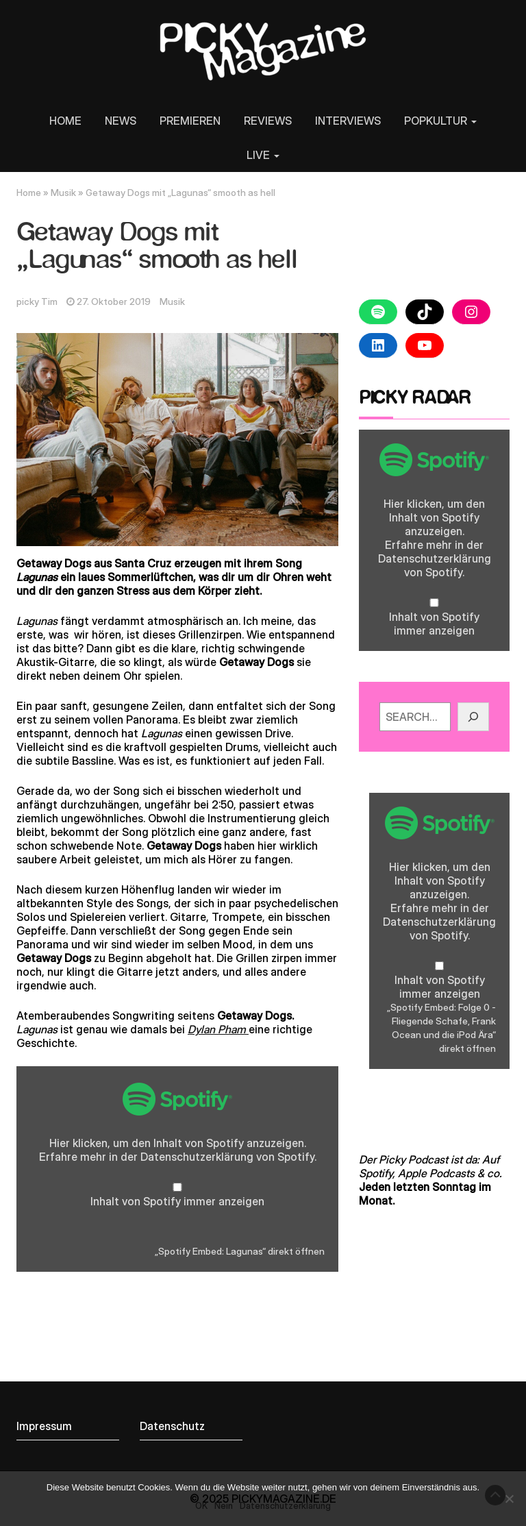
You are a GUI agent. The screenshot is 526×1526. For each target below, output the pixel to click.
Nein (223, 1505)
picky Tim (37, 301)
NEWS (120, 120)
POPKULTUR (440, 120)
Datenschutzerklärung (196, 1157)
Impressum (44, 1426)
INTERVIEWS (348, 120)
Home (28, 192)
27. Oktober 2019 (114, 301)
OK (201, 1505)
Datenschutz (172, 1426)
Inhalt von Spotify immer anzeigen (177, 1201)
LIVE (263, 155)
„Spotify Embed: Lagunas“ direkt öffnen (240, 1251)
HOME (65, 120)
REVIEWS (268, 120)
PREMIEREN (190, 120)
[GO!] (473, 716)
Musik (63, 192)
